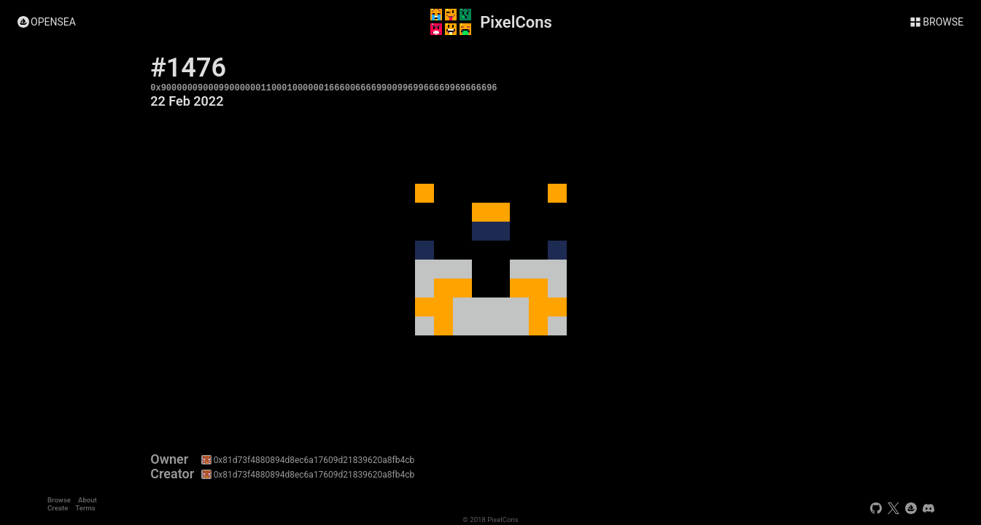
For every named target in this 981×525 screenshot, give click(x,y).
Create (57, 508)
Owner (169, 459)
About (87, 500)
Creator (172, 474)
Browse (59, 500)
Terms (85, 508)
